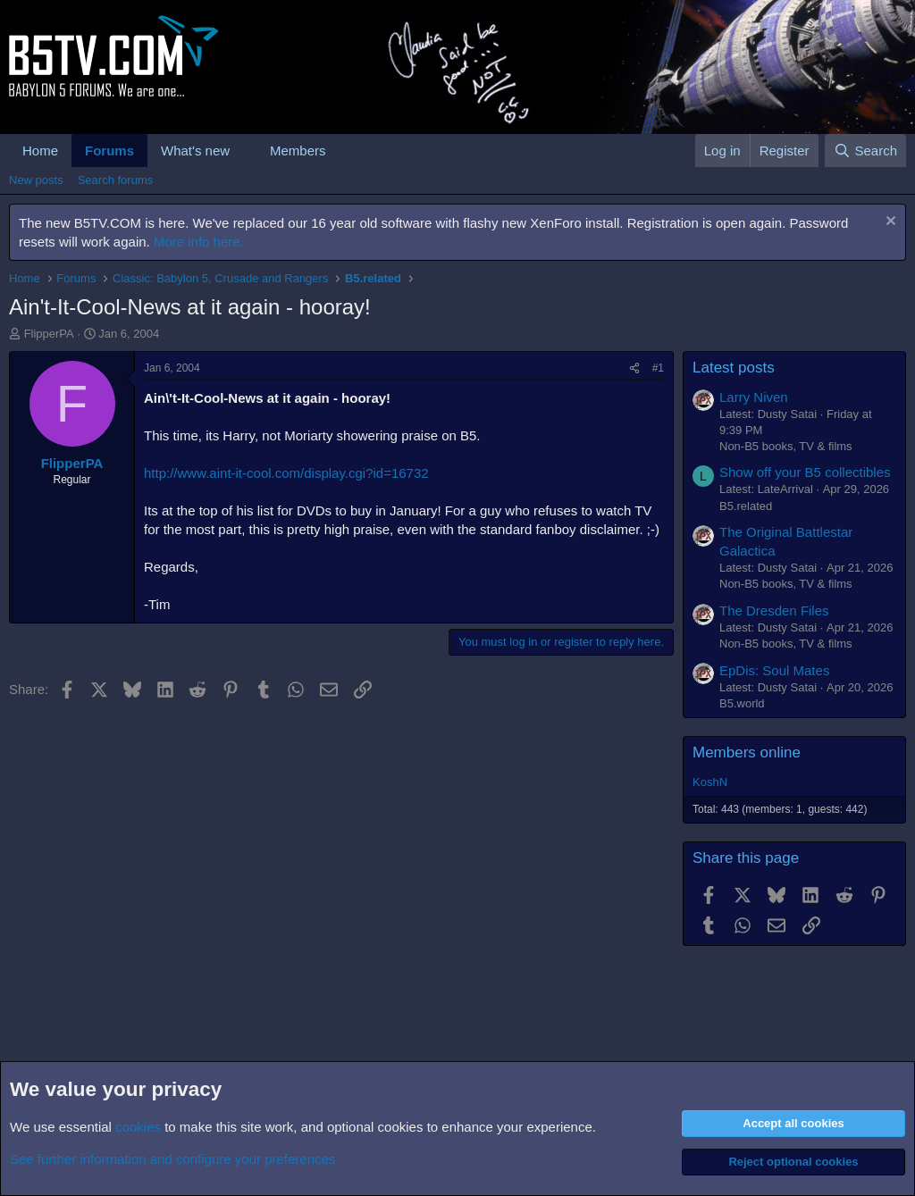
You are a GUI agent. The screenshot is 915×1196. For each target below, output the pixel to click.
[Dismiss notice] (888, 222)
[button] (243, 150)
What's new (195, 150)
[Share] (634, 368)
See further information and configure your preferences (172, 1159)
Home (40, 150)
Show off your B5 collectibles (805, 472)
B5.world (742, 703)
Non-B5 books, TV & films (785, 446)
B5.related (745, 506)
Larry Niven (753, 397)
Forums (109, 150)
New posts (36, 180)
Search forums (116, 180)
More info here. (199, 241)
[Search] (865, 150)
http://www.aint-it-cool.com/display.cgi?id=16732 (286, 473)
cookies (138, 1126)
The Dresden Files (774, 610)
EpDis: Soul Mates (774, 670)
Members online (747, 752)
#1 (658, 368)
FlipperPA (49, 333)
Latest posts (734, 367)
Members (298, 150)
